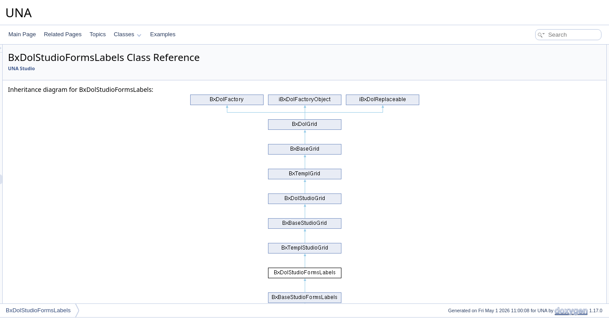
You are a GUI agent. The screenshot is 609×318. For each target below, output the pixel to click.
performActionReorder (543, 137)
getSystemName (537, 108)
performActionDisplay (542, 127)
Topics (97, 34)
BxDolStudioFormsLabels (38, 310)
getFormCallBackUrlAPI (545, 215)
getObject (528, 234)
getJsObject (531, 69)
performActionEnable (542, 156)
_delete (526, 292)
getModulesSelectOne (543, 88)
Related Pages (62, 34)
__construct (531, 59)
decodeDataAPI (536, 185)
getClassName (534, 117)
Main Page (22, 34)
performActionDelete (541, 147)
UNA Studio (132, 68)
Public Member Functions (540, 49)
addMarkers (531, 244)
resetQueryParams (539, 224)
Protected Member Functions (544, 283)
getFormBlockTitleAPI (543, 205)
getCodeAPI (531, 176)
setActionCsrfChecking (544, 263)
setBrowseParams (538, 253)
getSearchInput (535, 98)
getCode (527, 166)
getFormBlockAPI (538, 195)
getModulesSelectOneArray (549, 79)
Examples (163, 34)
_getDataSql (532, 302)
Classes (127, 34)
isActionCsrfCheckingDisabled (553, 273)
